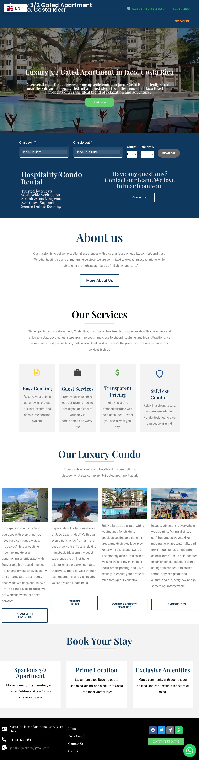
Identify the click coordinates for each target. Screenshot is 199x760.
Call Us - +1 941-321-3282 (145, 9)
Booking (182, 21)
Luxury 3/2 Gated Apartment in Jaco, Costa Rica (51, 7)
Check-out (82, 142)
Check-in (27, 142)
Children (147, 147)
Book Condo (178, 9)
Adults (132, 147)
